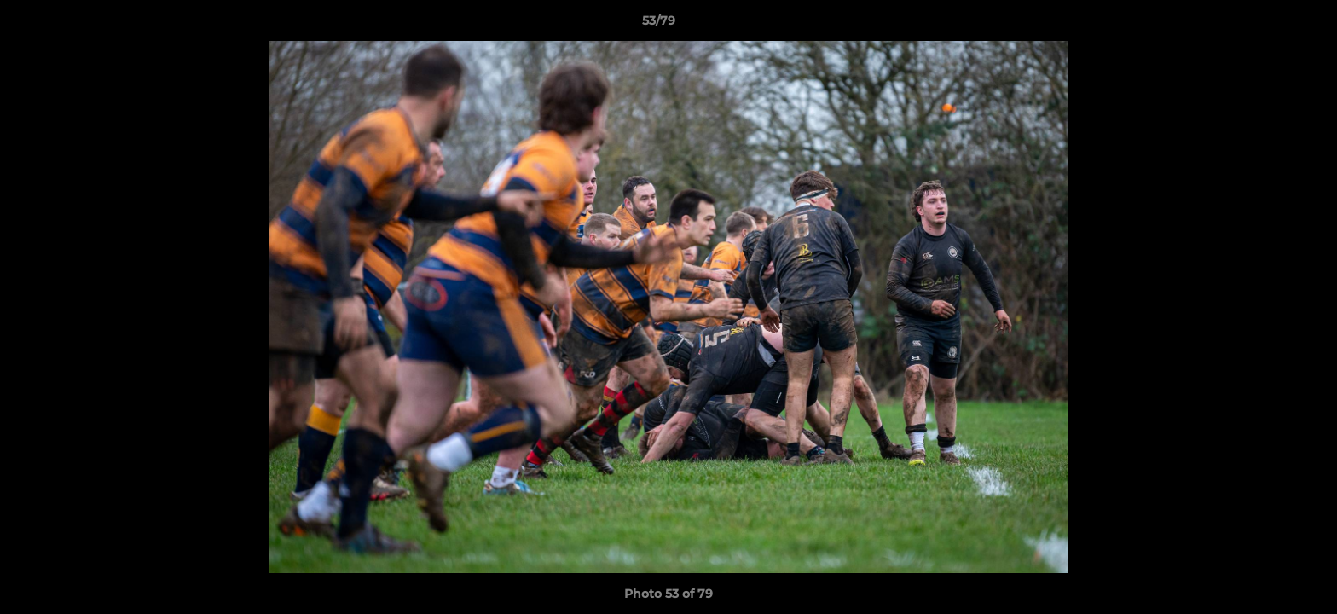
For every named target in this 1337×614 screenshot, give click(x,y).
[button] (1265, 24)
